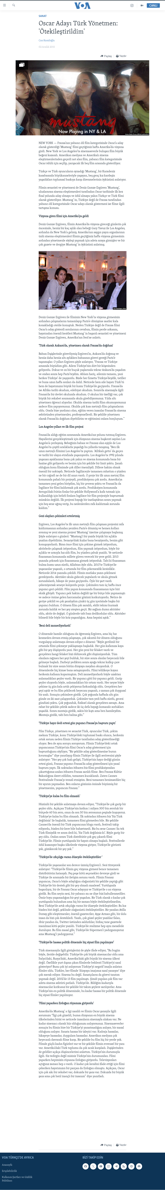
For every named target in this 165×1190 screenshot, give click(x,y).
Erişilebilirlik (9, 1171)
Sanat (43, 16)
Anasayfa (7, 1165)
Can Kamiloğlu (47, 40)
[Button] (106, 56)
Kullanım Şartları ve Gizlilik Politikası (17, 1179)
